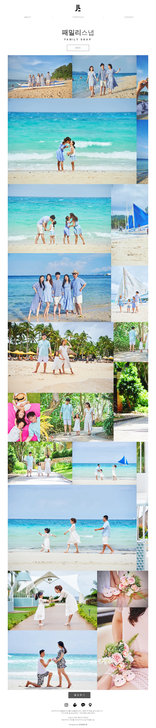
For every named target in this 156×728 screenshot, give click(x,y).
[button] (129, 17)
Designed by (78, 725)
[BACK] (78, 48)
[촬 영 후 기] (79, 695)
